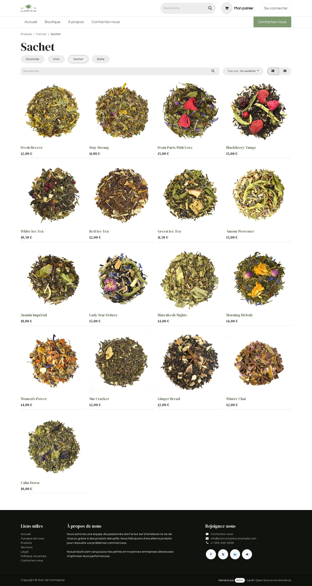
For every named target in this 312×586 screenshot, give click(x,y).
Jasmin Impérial (34, 315)
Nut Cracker (99, 399)
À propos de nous (32, 538)
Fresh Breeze (32, 147)
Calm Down (30, 482)
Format (41, 34)
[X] (223, 554)
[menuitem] (31, 21)
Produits (26, 34)
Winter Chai (236, 399)
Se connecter (276, 8)
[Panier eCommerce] (237, 8)
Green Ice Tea (169, 231)
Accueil (26, 534)
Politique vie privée (33, 556)
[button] (243, 71)
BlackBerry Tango (241, 147)
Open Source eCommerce (273, 580)
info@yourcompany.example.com (233, 538)
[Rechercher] (210, 8)
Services (26, 547)
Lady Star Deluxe (103, 315)
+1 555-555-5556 (222, 543)
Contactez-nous (272, 22)
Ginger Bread (169, 399)
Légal (25, 551)
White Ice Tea (32, 231)
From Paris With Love (175, 147)
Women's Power (34, 399)
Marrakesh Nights (172, 315)
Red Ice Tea (99, 231)
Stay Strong (99, 147)
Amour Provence (240, 231)
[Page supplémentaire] (247, 554)
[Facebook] (211, 554)
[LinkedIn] (235, 554)
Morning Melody (239, 315)
